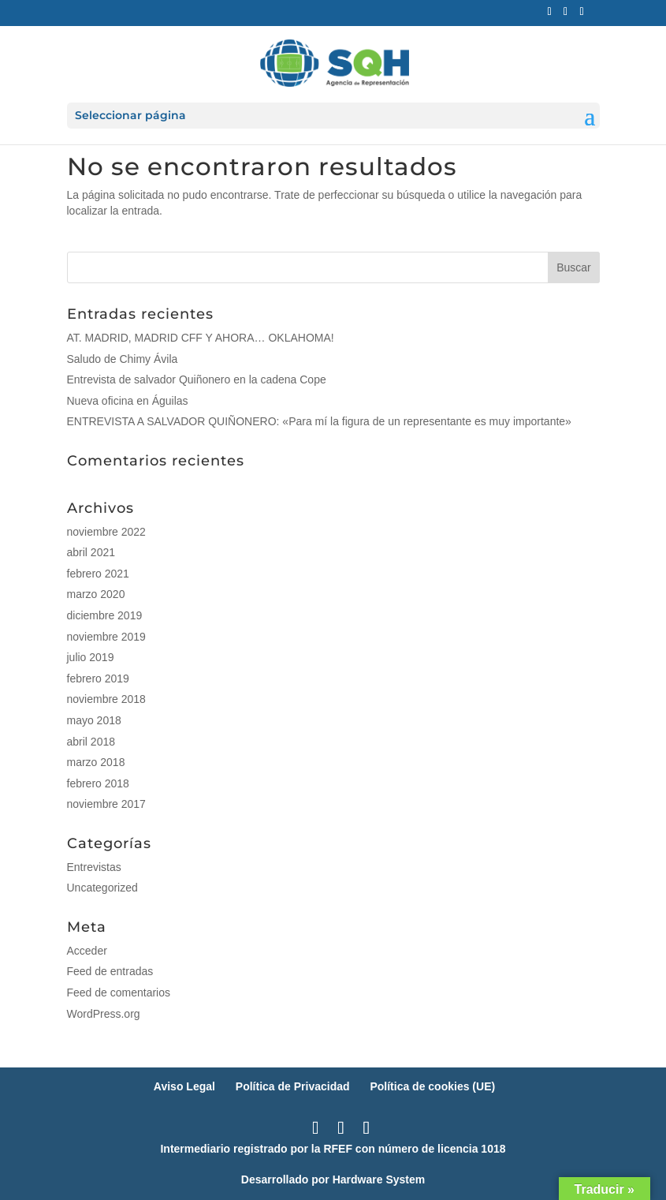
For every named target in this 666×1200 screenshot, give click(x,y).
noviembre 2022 (106, 531)
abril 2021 (91, 552)
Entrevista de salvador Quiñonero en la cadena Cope (196, 379)
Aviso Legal (184, 1086)
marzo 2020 (96, 594)
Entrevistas (94, 867)
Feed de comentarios (119, 992)
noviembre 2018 (106, 699)
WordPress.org (103, 1013)
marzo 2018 (96, 762)
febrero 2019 (98, 678)
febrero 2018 (98, 783)
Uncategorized (102, 887)
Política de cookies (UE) (432, 1086)
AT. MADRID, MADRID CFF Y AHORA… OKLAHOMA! (200, 337)
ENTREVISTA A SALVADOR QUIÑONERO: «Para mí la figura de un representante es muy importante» (319, 421)
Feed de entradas (110, 971)
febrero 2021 (98, 573)
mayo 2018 (94, 720)
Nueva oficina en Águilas (127, 400)
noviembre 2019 (106, 636)
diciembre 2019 (105, 615)
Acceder (87, 950)
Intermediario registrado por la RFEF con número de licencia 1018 (332, 1148)
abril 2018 (91, 741)
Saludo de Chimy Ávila (122, 359)
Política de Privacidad (293, 1086)
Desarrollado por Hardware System (333, 1179)
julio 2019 (90, 657)
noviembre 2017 (106, 804)
